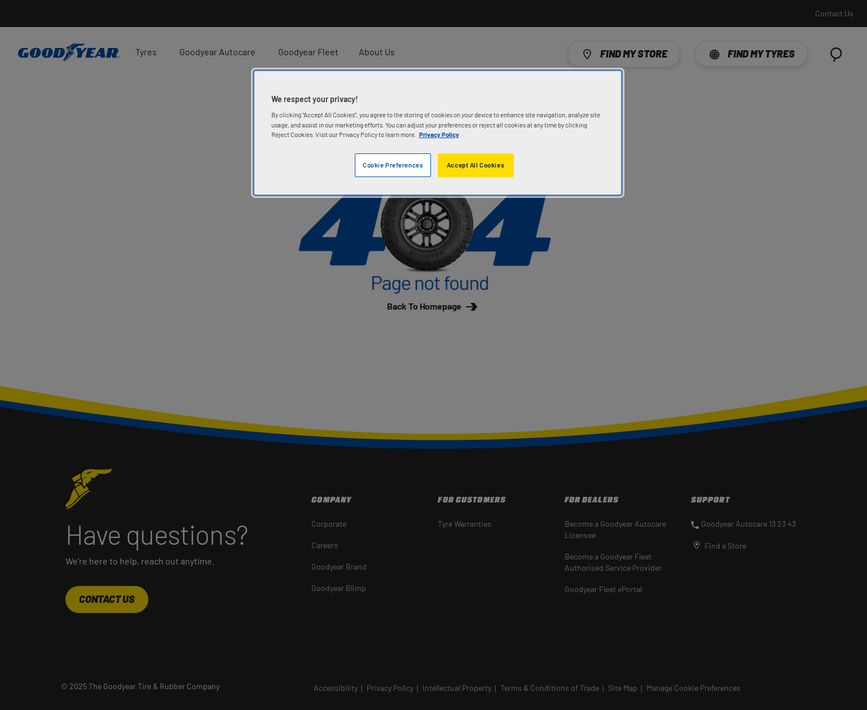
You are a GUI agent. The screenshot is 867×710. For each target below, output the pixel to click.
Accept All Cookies (475, 165)
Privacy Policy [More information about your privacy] (439, 134)
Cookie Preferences (393, 165)
